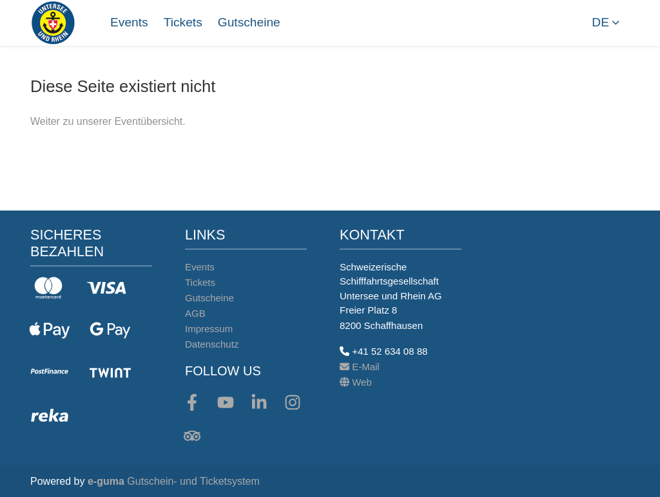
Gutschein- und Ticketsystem (174, 481)
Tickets (183, 22)
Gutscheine (249, 22)
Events (129, 22)
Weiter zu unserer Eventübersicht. (108, 121)
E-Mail (360, 366)
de (600, 22)
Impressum (209, 328)
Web (356, 382)
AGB (195, 313)
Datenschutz (211, 344)
